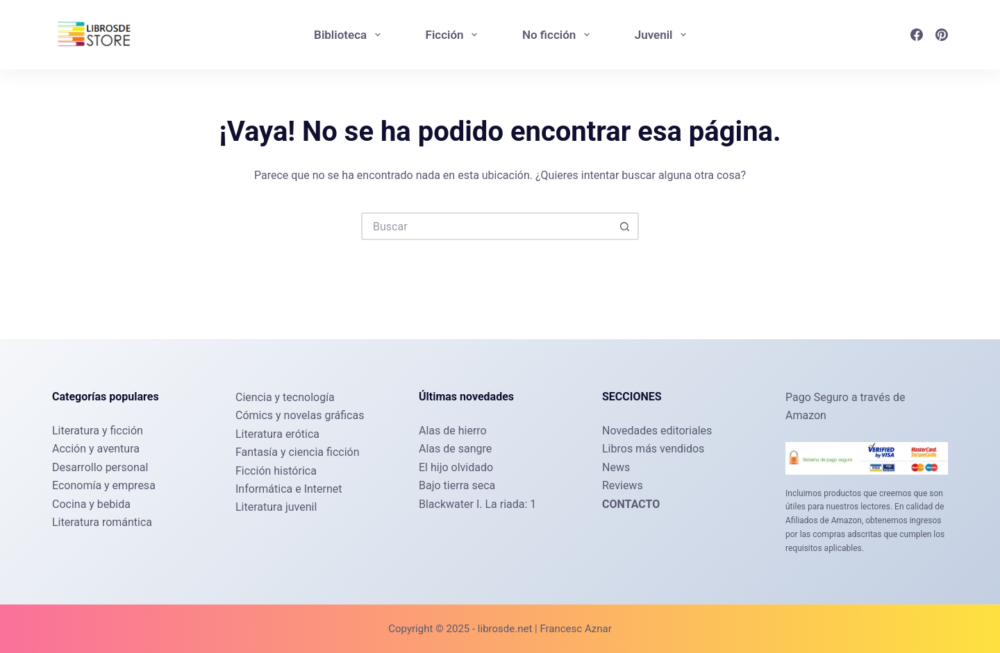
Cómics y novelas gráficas (299, 415)
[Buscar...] (486, 226)
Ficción (454, 34)
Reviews (622, 485)
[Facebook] (916, 34)
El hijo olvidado (456, 467)
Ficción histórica (276, 470)
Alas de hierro (453, 430)
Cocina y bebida (91, 504)
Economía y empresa (104, 485)
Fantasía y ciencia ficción (297, 452)
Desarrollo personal (100, 467)
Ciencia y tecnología (285, 397)
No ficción (558, 34)
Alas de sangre (455, 448)
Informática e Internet (288, 488)
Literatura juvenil (276, 507)
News (616, 467)
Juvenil (663, 34)
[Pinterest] (941, 34)
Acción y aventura (96, 448)
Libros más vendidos (653, 448)
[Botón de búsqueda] (625, 226)
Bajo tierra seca (457, 485)
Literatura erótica (277, 434)
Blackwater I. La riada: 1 (477, 504)
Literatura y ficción (97, 430)
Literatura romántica (102, 522)
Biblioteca (349, 34)
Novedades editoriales (657, 430)
